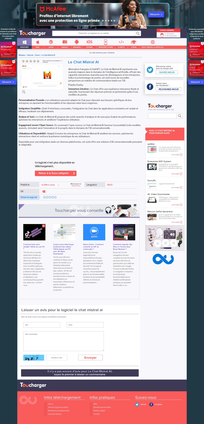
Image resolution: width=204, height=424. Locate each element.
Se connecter (172, 36)
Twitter (143, 404)
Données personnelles (100, 407)
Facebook (158, 404)
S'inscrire (170, 34)
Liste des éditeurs (53, 414)
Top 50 (48, 404)
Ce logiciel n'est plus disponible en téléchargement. (55, 164)
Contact (95, 414)
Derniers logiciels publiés (56, 407)
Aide (93, 404)
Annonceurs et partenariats (56, 410)
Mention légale (97, 410)
